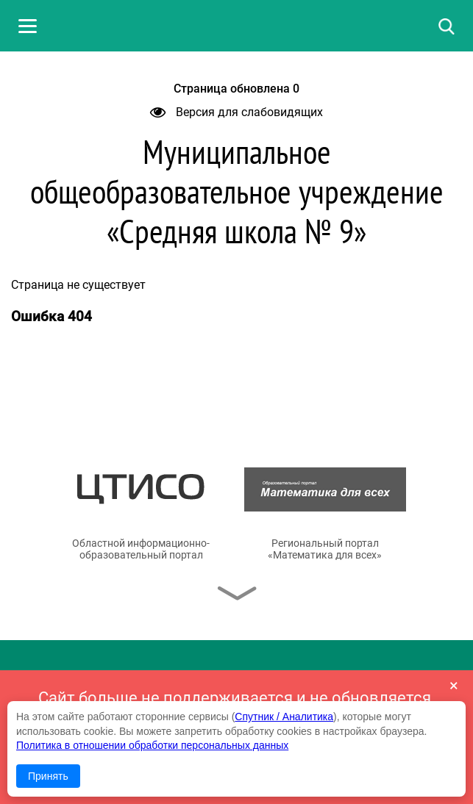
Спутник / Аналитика (284, 716)
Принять (48, 776)
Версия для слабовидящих (236, 112)
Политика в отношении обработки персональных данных (152, 745)
